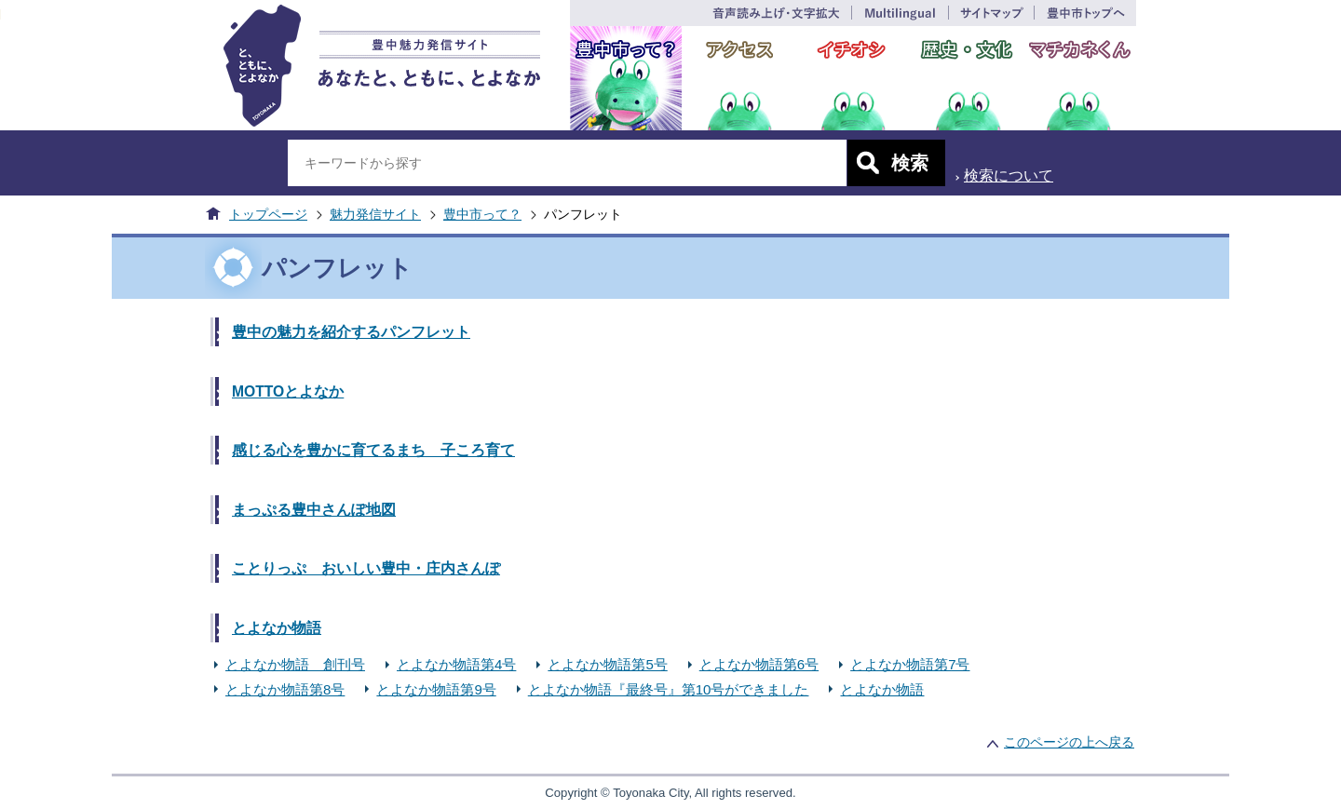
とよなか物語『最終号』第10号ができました (668, 689)
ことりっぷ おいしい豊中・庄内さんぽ (366, 568)
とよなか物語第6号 (759, 664)
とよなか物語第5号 (607, 664)
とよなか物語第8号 (285, 689)
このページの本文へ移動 (0, 12)
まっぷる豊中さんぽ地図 (314, 510)
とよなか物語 (276, 628)
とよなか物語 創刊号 (295, 664)
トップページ (268, 214)
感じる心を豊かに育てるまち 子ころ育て (373, 450)
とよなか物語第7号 (909, 664)
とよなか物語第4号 (456, 664)
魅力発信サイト (375, 214)
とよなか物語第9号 (435, 689)
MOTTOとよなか (288, 391)
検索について (1008, 175)
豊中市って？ (482, 214)
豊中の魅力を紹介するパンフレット (351, 332)
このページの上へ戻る (1069, 742)
